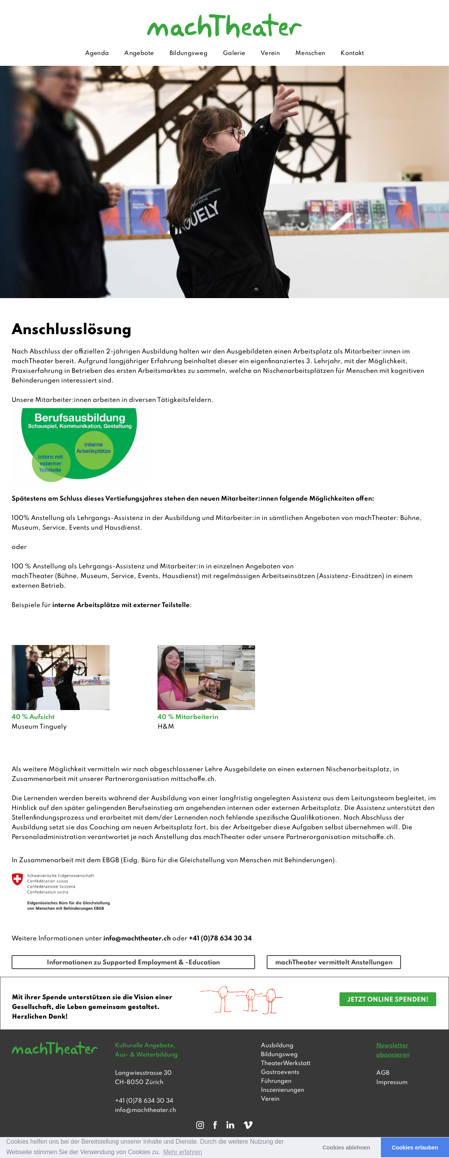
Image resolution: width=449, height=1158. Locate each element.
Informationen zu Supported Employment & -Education (133, 962)
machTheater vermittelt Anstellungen (333, 962)
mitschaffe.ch (372, 837)
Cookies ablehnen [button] (346, 1147)
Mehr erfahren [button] (182, 1152)
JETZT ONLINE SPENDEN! (387, 1000)
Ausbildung (277, 1046)
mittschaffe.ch (192, 779)
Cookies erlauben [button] (415, 1147)
